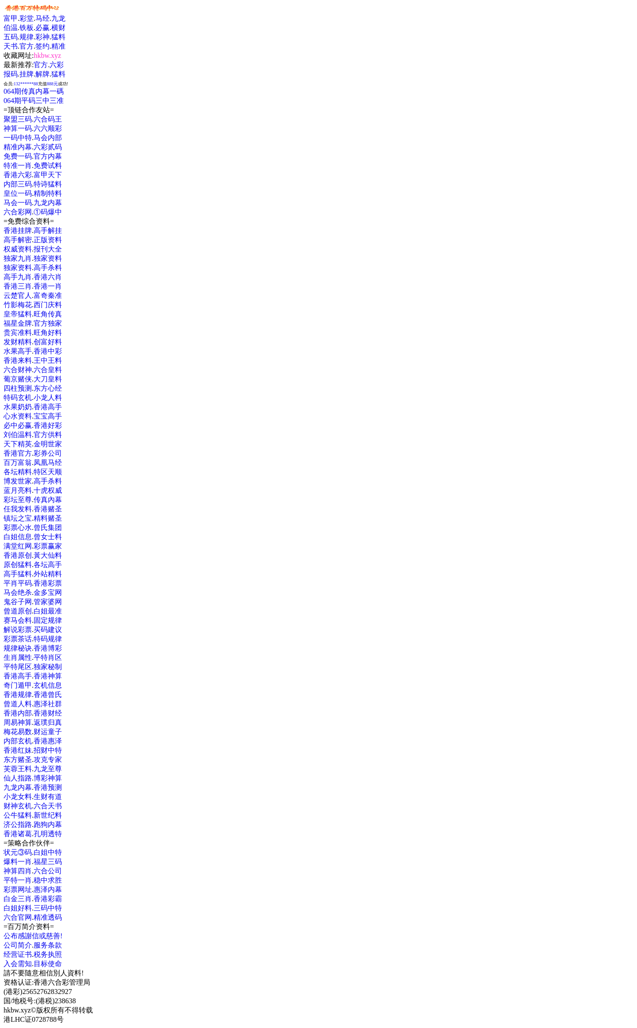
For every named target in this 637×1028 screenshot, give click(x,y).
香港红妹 (18, 750)
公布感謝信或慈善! (33, 936)
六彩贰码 (48, 147)
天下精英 (18, 444)
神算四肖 (18, 871)
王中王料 (48, 360)
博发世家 (18, 481)
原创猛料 (18, 564)
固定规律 (48, 620)
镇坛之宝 (18, 518)
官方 (26, 46)
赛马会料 (18, 620)
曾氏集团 (48, 527)
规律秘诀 (18, 648)
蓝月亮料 (18, 490)
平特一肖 (18, 880)
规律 (26, 37)
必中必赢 (18, 425)
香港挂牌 (18, 230)
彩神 (42, 37)
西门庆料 (48, 304)
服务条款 (48, 945)
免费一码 (18, 156)
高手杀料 (48, 267)
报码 (11, 74)
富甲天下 (48, 175)
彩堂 (26, 18)
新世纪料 (48, 815)
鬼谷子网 (18, 601)
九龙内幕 (48, 202)
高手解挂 (48, 230)
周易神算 (18, 722)
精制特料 (48, 193)
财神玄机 (18, 806)
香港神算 (48, 676)
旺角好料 (48, 332)
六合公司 (48, 871)
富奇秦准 (48, 295)
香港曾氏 (48, 694)
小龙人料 (48, 397)
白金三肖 (18, 898)
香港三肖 (18, 286)
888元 (52, 83)
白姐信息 (18, 537)
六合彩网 (18, 212)
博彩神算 (48, 778)
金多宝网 (48, 592)
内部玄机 (18, 741)
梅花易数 (18, 731)
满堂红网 (18, 546)
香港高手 (48, 407)
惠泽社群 (48, 704)
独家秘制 (48, 666)
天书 (11, 46)
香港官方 (18, 453)
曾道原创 (18, 611)
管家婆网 (48, 601)
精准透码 (48, 917)
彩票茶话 (18, 639)
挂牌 (26, 74)
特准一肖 (18, 165)
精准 (58, 46)
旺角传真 (48, 314)
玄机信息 (48, 685)
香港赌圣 (48, 509)
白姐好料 (18, 908)
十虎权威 (48, 490)
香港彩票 (48, 583)
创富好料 (48, 342)
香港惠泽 (48, 741)
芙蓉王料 (18, 769)
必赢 (42, 27)
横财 (58, 27)
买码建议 (48, 629)
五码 (11, 37)
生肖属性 (18, 657)
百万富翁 (18, 462)
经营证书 (18, 954)
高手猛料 (18, 574)
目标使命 (48, 963)
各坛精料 (18, 472)
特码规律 (48, 639)
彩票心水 (18, 527)
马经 (42, 18)
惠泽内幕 (48, 889)
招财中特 (48, 750)
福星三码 (48, 861)
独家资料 (48, 258)
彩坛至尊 (18, 499)
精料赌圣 (48, 518)
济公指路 (18, 824)
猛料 (58, 37)
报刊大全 (48, 249)
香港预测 (48, 787)
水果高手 (18, 351)
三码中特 (48, 908)
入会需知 (18, 963)
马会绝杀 (18, 592)
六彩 (57, 65)
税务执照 (48, 954)
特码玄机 (18, 397)
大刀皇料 (48, 379)
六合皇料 (48, 369)
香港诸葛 (18, 834)
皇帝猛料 (18, 314)
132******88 (26, 83)
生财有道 (48, 796)
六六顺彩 (48, 128)
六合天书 (48, 806)
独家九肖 (18, 258)
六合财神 (18, 369)
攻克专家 (48, 759)
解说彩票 (18, 629)
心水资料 (18, 416)
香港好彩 (48, 425)
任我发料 (18, 509)
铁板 (26, 27)
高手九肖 (18, 277)
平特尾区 (18, 666)
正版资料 (48, 240)
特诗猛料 (48, 184)
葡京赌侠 (18, 379)
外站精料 (48, 574)
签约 (42, 46)
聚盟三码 (18, 119)
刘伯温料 (18, 434)
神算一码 (18, 128)
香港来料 (18, 360)
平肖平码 (18, 583)
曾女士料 (48, 537)
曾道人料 (18, 704)
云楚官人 (18, 295)
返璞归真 (48, 722)
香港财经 (48, 713)
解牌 (42, 74)
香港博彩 (48, 648)
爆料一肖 (18, 861)
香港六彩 (18, 175)
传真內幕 (48, 499)
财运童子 (48, 731)
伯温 (11, 27)
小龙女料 (18, 796)
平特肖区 (48, 657)
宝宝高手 (48, 416)
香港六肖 (48, 277)
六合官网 (18, 917)
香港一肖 (48, 286)
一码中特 (18, 137)
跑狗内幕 (48, 824)
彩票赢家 (48, 546)
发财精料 (18, 342)
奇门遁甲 (18, 685)
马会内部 (48, 137)
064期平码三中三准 (34, 100)
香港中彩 (48, 351)
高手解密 (18, 240)
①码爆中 (48, 212)
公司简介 (18, 945)
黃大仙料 (48, 555)
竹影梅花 (18, 304)
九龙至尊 (48, 769)
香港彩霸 (48, 898)
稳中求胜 (48, 880)
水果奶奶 (18, 407)
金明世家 (48, 444)
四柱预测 (18, 388)
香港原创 (18, 555)
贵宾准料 (18, 332)
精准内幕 (18, 147)
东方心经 (48, 388)
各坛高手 (48, 564)
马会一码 (18, 202)
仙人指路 (18, 778)
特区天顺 (48, 472)
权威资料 (18, 249)
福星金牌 (18, 323)
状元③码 (18, 852)
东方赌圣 (18, 759)
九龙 (58, 18)
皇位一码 (18, 193)
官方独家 (48, 323)
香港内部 (18, 713)
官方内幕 (48, 156)
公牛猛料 (18, 815)
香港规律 (18, 694)
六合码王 (48, 119)
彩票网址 (18, 889)
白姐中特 (48, 852)
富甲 (11, 18)
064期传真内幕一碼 (34, 91)
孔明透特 (48, 834)
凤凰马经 (48, 462)
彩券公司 (48, 453)
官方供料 (48, 434)
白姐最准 (48, 611)
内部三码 (18, 184)
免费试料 (48, 165)
